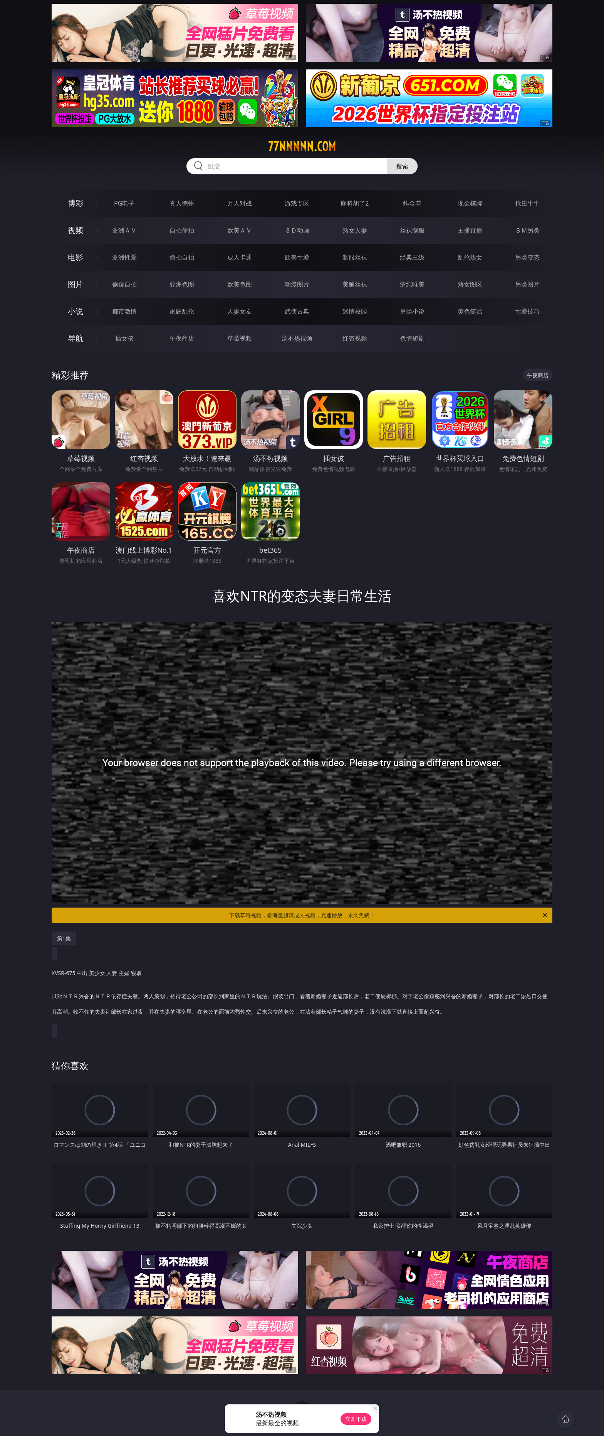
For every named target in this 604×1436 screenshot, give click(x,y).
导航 (75, 338)
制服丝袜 (354, 257)
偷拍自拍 (181, 257)
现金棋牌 (470, 203)
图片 (75, 284)
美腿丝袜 (354, 284)
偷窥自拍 (124, 284)
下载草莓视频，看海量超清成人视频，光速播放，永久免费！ (389, 915)
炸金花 (412, 203)
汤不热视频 (297, 338)
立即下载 (356, 1419)
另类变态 (527, 257)
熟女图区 (470, 284)
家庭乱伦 (181, 311)
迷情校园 (354, 311)
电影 (75, 257)
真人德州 (181, 203)
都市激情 (124, 311)
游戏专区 (297, 203)
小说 (75, 311)
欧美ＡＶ (239, 230)
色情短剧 (412, 338)
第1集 (64, 938)
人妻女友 (239, 311)
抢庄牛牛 (527, 203)
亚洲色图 (181, 284)
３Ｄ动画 (297, 230)
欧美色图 (239, 284)
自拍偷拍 (181, 230)
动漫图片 (297, 284)
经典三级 (412, 257)
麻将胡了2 (355, 203)
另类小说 (412, 311)
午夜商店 (181, 338)
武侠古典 (297, 311)
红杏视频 (354, 338)
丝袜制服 (412, 230)
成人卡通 (239, 257)
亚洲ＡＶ (124, 230)
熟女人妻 (354, 230)
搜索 (402, 166)
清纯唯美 (412, 284)
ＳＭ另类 (527, 230)
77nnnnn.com (302, 146)
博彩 (75, 203)
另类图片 (527, 284)
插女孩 (124, 338)
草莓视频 (239, 338)
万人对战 (239, 203)
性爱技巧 (527, 311)
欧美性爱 (297, 257)
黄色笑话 (470, 311)
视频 (75, 230)
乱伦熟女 (470, 257)
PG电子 (124, 203)
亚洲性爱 (124, 257)
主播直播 (470, 230)
